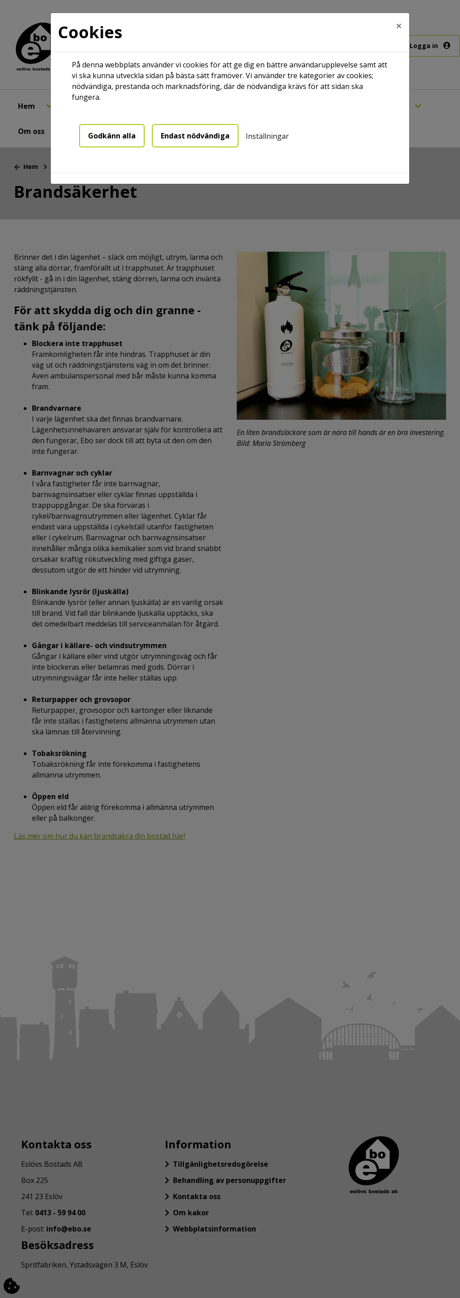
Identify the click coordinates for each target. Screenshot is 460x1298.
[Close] (399, 25)
